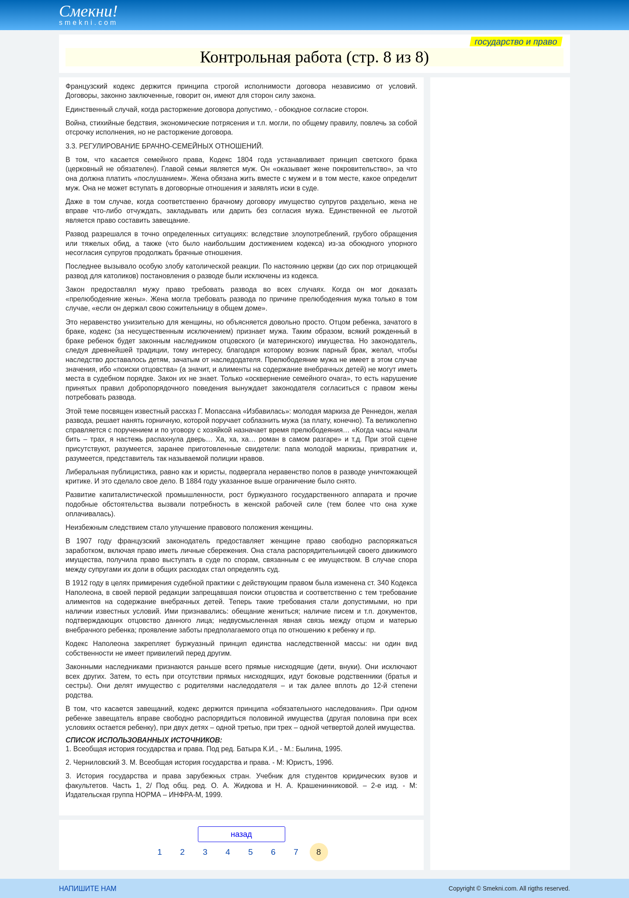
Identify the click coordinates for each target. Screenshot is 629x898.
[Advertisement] (500, 213)
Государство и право (516, 41)
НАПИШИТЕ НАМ (88, 888)
